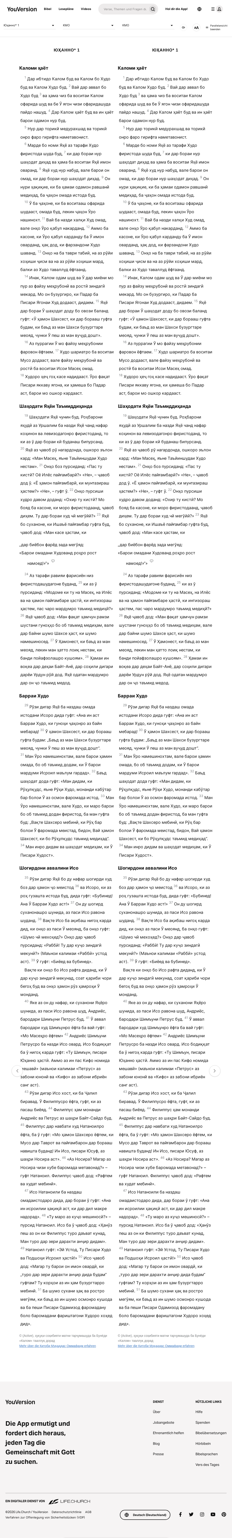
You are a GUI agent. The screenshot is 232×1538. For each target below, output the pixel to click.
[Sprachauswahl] (199, 9)
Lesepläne (66, 9)
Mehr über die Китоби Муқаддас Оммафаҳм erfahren (57, 1346)
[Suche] (122, 9)
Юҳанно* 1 (30, 25)
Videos (86, 9)
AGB (88, 1512)
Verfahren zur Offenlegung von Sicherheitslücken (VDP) (45, 1517)
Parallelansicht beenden (216, 27)
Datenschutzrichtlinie (67, 1512)
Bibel (47, 9)
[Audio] (183, 27)
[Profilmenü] (216, 9)
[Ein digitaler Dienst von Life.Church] (116, 1499)
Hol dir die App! (176, 9)
